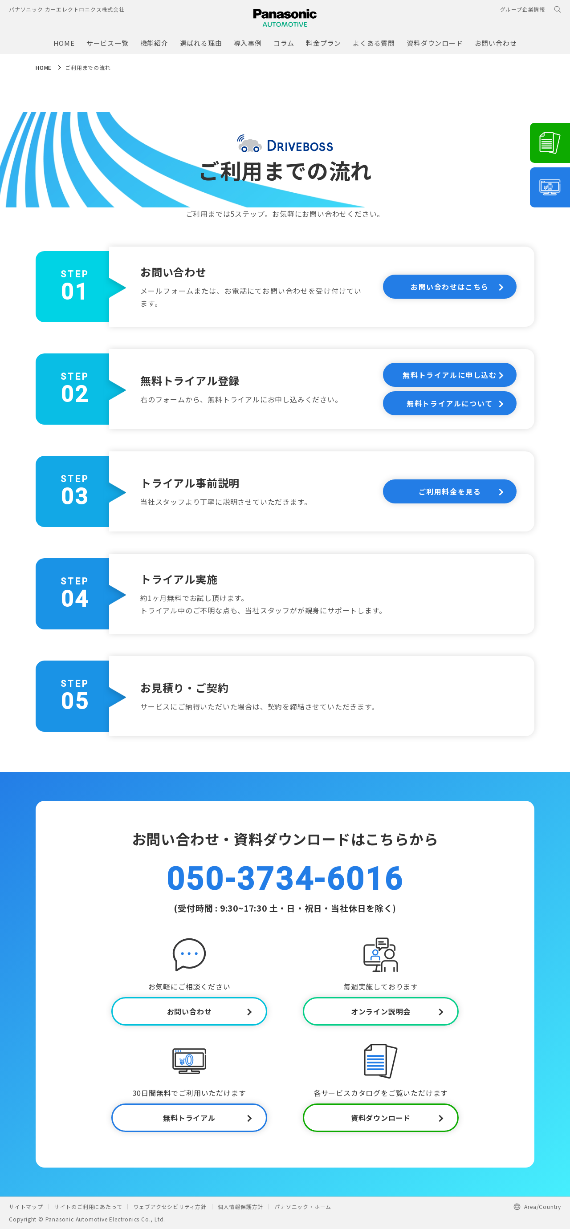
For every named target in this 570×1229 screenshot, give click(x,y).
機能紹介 (154, 43)
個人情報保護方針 (240, 1206)
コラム (283, 43)
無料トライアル (189, 1117)
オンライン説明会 (381, 1011)
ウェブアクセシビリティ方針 (169, 1206)
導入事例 (248, 43)
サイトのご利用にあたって (88, 1206)
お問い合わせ (496, 43)
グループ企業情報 (522, 9)
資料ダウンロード (435, 43)
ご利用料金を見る (450, 491)
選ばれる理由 (201, 43)
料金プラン (323, 43)
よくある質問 (374, 43)
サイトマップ (26, 1206)
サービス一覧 (107, 43)
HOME (64, 43)
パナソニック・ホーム (302, 1206)
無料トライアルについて (450, 403)
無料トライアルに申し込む (450, 374)
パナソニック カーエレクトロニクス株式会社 (67, 9)
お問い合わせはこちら (450, 286)
